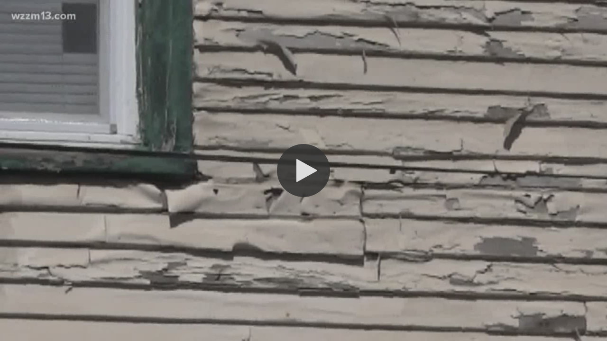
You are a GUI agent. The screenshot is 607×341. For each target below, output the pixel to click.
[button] (303, 170)
